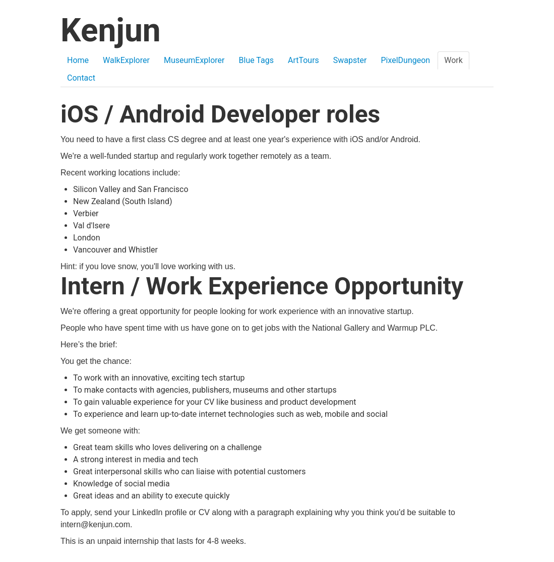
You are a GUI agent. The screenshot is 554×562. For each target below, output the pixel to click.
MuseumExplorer (194, 60)
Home (78, 60)
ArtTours (303, 60)
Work (453, 60)
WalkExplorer (126, 60)
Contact (81, 78)
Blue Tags (256, 60)
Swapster (350, 60)
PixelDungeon (405, 60)
